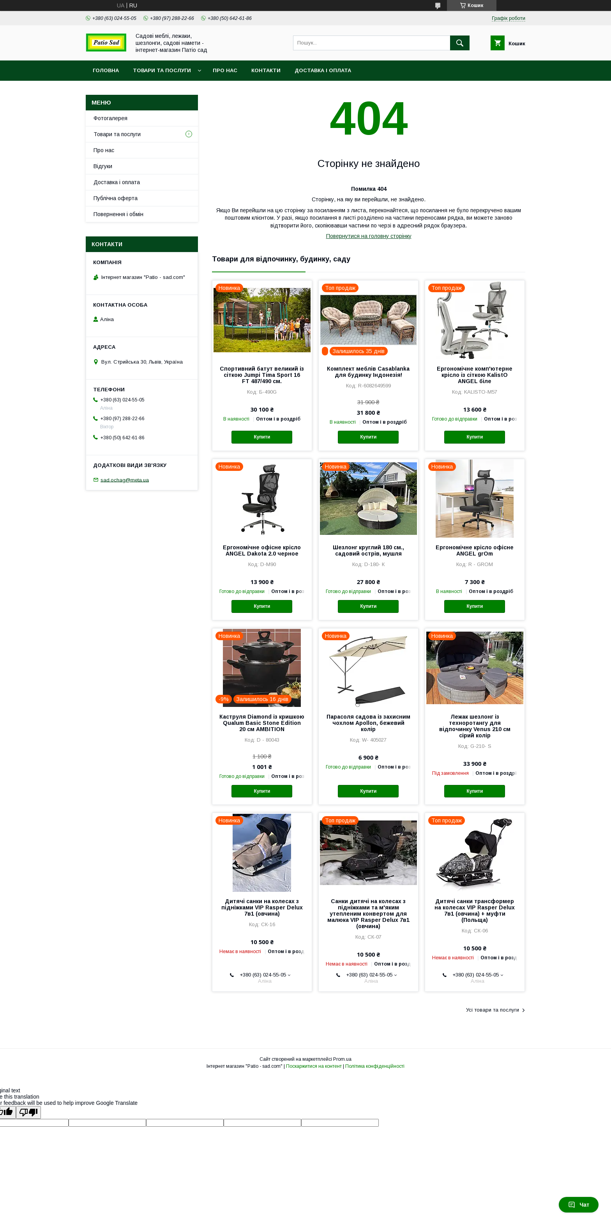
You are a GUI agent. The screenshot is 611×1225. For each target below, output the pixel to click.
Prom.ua (342, 1059)
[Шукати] (460, 43)
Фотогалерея (110, 118)
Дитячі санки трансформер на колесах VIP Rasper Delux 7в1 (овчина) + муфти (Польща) (474, 910)
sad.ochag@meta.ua (125, 480)
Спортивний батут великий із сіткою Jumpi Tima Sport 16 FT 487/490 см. (262, 375)
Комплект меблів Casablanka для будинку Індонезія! (368, 372)
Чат (578, 1204)
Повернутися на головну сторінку (368, 236)
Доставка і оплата (323, 70)
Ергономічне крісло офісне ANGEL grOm (475, 550)
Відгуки (103, 166)
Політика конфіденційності (374, 1066)
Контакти (266, 70)
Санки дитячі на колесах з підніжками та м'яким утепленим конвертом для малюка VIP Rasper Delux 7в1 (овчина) (368, 913)
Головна (106, 70)
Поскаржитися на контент (314, 1066)
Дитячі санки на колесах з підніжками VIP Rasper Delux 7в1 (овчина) (262, 907)
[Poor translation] (28, 1112)
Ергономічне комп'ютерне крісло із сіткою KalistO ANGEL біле (474, 375)
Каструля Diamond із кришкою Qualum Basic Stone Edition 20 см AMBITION (261, 723)
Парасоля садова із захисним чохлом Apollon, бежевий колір (368, 723)
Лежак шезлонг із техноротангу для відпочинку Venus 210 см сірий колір (474, 726)
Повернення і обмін (118, 214)
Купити (262, 437)
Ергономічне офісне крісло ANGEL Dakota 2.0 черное (262, 550)
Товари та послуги (162, 70)
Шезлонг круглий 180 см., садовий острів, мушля (368, 550)
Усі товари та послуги (492, 1010)
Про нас (225, 70)
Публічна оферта (116, 198)
